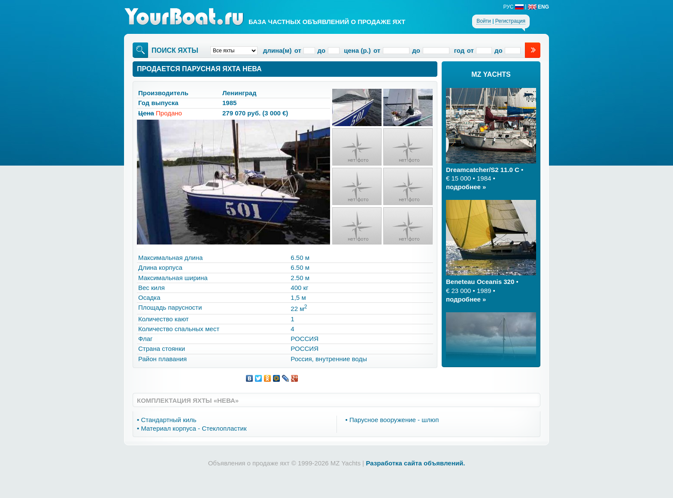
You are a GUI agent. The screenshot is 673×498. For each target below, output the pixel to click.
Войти (483, 21)
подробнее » (466, 186)
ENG (538, 7)
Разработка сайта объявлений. (415, 463)
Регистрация (510, 21)
